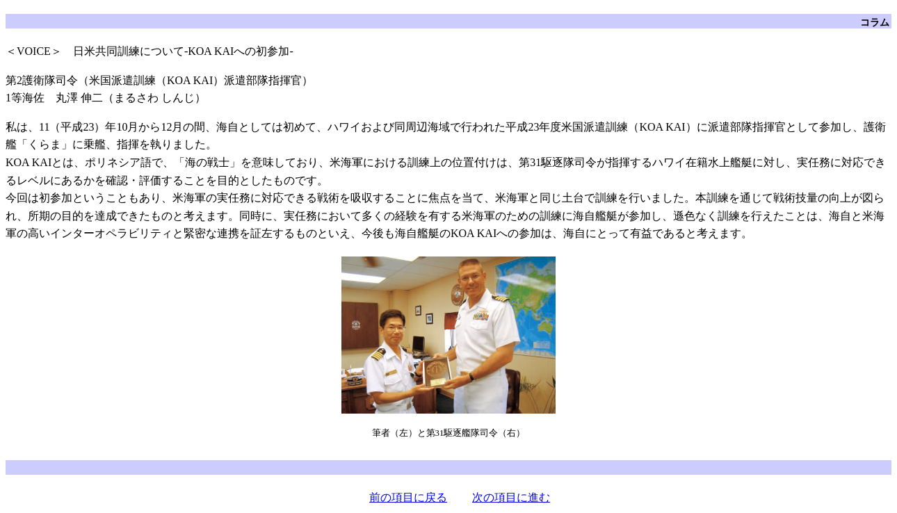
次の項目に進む (511, 497)
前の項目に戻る (408, 497)
